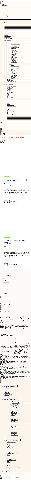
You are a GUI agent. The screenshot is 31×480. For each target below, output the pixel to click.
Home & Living (7, 453)
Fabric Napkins (9, 107)
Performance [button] (2, 359)
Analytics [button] (2, 364)
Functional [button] (2, 354)
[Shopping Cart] (1, 129)
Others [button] (1, 374)
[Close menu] (0, 381)
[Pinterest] (4, 5)
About (4, 272)
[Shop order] (5, 140)
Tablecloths (9, 113)
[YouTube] (6, 5)
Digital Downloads (8, 401)
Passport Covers (10, 97)
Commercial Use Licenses (11, 81)
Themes (10, 404)
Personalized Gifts (8, 82)
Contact (5, 280)
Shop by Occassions (5, 386)
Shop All (5, 22)
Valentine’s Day (7, 37)
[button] (10, 201)
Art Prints (8, 101)
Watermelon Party (14, 62)
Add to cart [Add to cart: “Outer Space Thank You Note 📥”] (7, 263)
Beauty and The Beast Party (16, 48)
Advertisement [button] (3, 369)
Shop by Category (5, 399)
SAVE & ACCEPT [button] (3, 378)
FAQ (4, 278)
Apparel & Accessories (8, 440)
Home (4, 21)
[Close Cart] (1, 297)
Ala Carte (10, 422)
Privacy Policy (6, 282)
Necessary (4, 323)
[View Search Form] (1, 2)
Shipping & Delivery (7, 275)
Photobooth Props (14, 68)
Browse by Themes (7, 120)
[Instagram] (1, 5)
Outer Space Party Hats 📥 (16, 180)
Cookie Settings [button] (4, 304)
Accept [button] (8, 304)
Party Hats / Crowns (14, 78)
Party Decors (9, 402)
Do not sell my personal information (7, 303)
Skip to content (3, 0)
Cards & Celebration (8, 467)
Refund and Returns (7, 277)
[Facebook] (3, 5)
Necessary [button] (2, 322)
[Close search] (1, 476)
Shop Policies (6, 273)
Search (17, 477)
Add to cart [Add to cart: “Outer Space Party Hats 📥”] (7, 200)
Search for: (2, 477)
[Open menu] (2, 134)
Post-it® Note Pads (10, 111)
